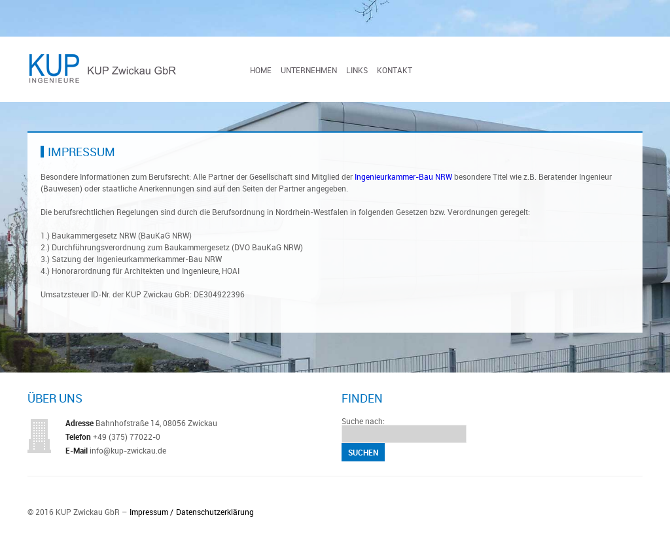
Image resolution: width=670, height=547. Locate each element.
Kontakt (394, 70)
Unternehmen (309, 70)
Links (357, 70)
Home (261, 70)
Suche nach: (363, 421)
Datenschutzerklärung (215, 511)
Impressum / (151, 511)
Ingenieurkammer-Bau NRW (403, 176)
